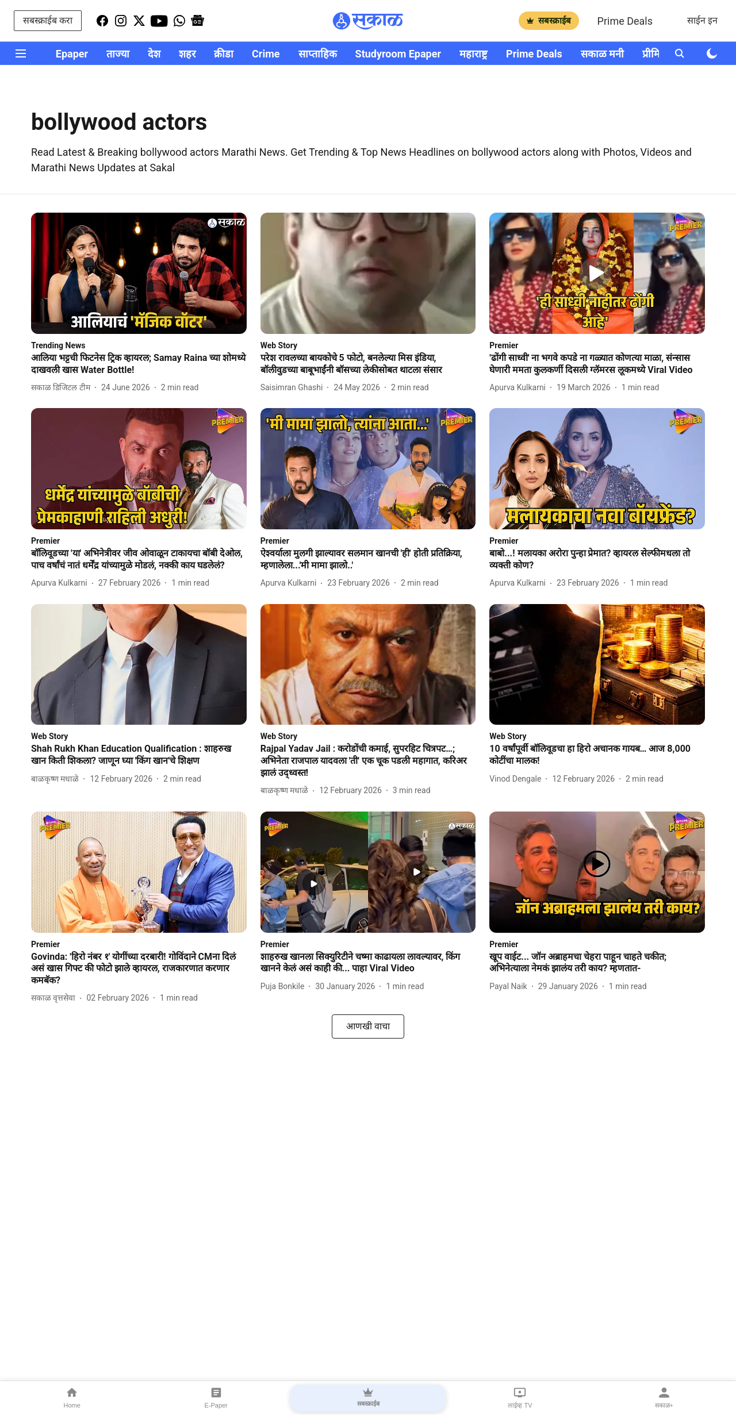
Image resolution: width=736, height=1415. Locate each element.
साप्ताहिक (317, 54)
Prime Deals (625, 21)
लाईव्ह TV (520, 1397)
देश (154, 54)
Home (72, 1397)
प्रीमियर (656, 54)
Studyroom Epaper (398, 54)
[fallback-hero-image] (139, 273)
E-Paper (215, 1397)
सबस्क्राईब (549, 21)
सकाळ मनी (602, 54)
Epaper (72, 54)
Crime (265, 54)
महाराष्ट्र (473, 54)
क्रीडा (223, 54)
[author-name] (63, 388)
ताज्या (117, 54)
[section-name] (58, 345)
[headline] (139, 364)
